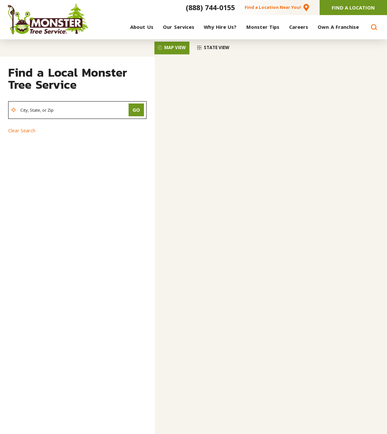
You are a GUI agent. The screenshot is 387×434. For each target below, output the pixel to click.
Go (136, 109)
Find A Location (353, 7)
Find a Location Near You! (273, 7)
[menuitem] (142, 27)
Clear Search (21, 130)
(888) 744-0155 (210, 7)
